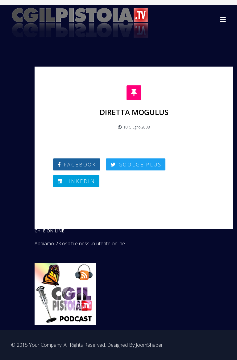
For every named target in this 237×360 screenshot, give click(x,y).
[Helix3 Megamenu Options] (223, 19)
